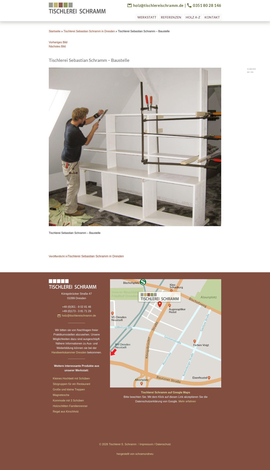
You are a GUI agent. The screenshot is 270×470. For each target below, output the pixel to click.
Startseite (55, 31)
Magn (56, 395)
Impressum (146, 444)
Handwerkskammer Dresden (69, 352)
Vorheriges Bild (58, 42)
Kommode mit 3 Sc (64, 400)
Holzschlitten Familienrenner (70, 406)
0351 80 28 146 (207, 5)
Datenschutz (163, 444)
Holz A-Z (193, 17)
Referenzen (171, 17)
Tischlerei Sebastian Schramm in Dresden (89, 31)
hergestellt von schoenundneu (135, 453)
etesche (64, 395)
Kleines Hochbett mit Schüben (71, 378)
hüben (80, 400)
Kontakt (212, 17)
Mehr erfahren (187, 401)
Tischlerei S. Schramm (122, 444)
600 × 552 (250, 72)
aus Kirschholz (70, 411)
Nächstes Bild (57, 46)
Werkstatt (147, 17)
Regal (57, 411)
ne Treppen (78, 389)
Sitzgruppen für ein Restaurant (71, 384)
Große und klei (62, 389)
